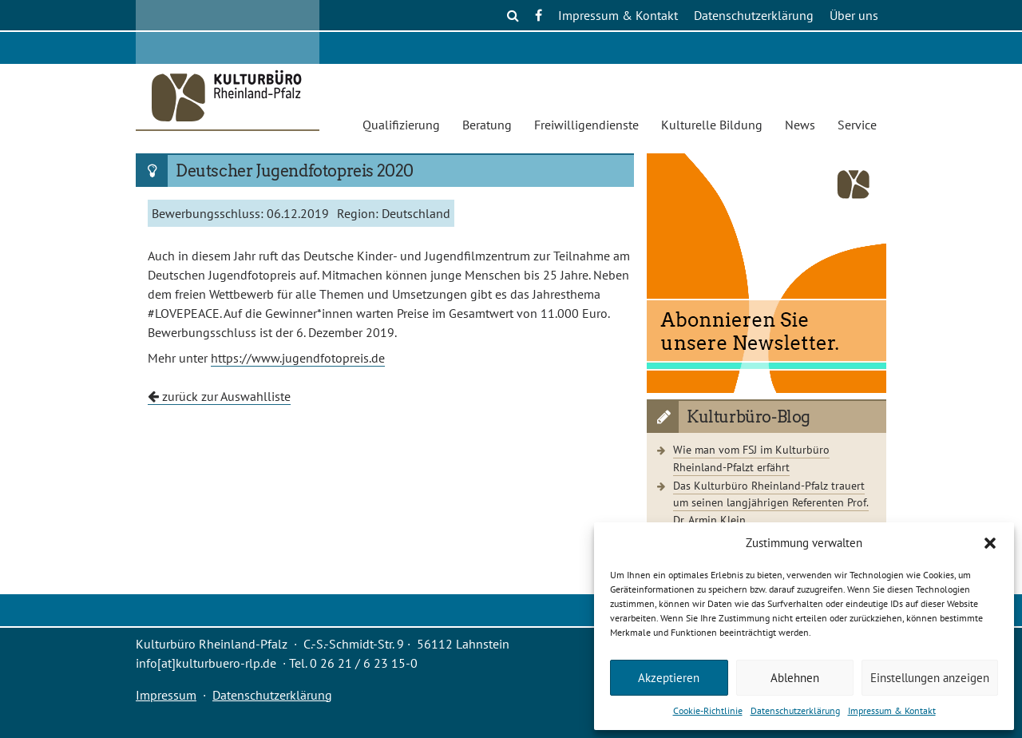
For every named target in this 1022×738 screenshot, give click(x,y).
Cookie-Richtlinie (708, 710)
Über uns (854, 15)
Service (857, 125)
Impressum (166, 695)
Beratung (487, 125)
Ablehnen (794, 677)
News (800, 125)
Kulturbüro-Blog (748, 417)
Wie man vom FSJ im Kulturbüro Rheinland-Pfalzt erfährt (751, 458)
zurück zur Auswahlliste (219, 396)
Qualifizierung (401, 125)
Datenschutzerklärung (795, 710)
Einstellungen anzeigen (929, 677)
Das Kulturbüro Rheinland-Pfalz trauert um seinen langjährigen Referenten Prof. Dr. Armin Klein (771, 502)
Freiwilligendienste (586, 125)
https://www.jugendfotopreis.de (298, 358)
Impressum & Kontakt (892, 710)
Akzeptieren (668, 677)
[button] (990, 543)
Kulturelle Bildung (712, 125)
